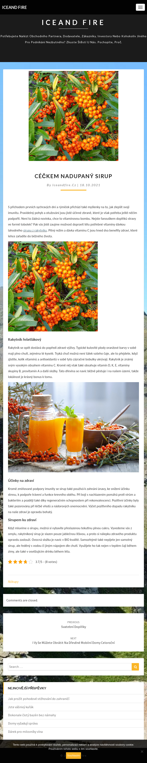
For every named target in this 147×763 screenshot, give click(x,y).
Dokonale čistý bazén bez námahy (32, 715)
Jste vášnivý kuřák (20, 707)
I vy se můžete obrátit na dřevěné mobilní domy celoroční (73, 640)
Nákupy (13, 581)
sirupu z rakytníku (35, 230)
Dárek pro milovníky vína (25, 731)
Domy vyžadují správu (23, 723)
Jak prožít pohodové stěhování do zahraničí (38, 699)
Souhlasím (73, 755)
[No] (142, 751)
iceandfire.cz (64, 185)
